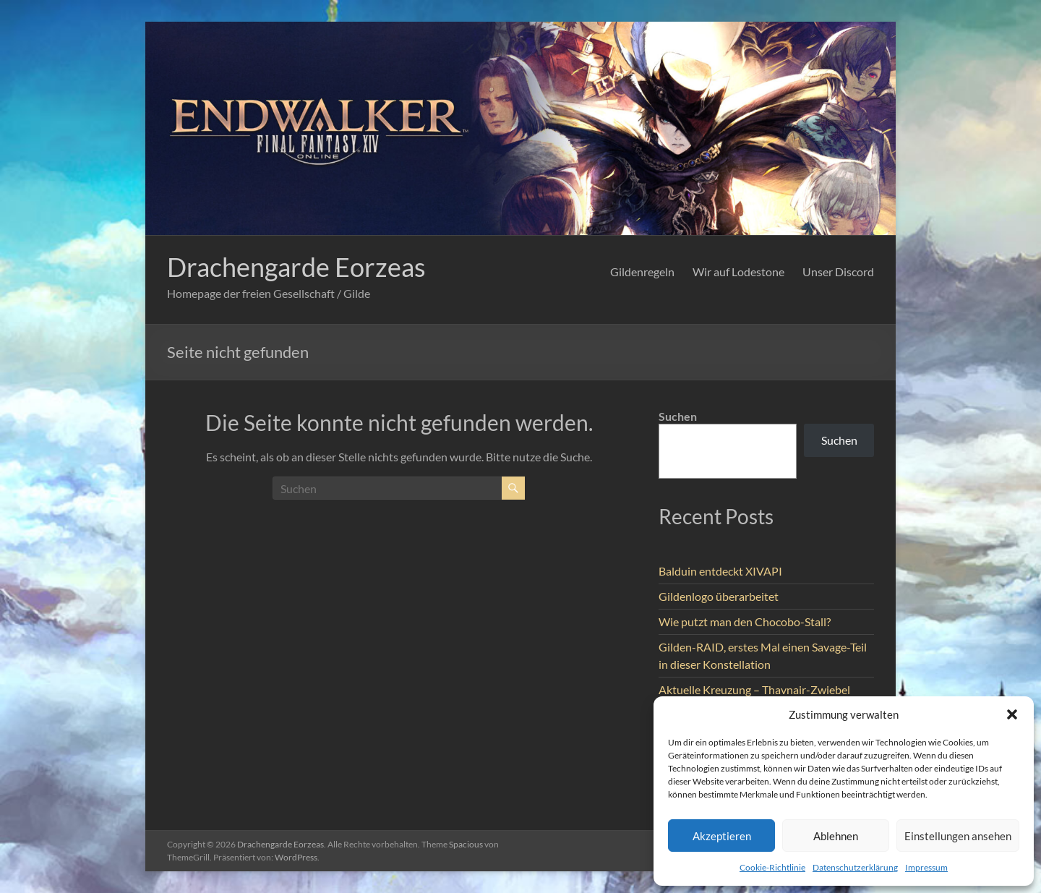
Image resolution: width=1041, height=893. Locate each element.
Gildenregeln (642, 271)
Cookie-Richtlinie (772, 867)
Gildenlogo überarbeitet (719, 596)
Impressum (926, 867)
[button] (1012, 714)
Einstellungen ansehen (957, 835)
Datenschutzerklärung (855, 867)
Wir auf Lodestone (738, 271)
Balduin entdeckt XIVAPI (720, 571)
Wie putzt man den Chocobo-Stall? (745, 621)
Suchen (678, 416)
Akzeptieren (722, 835)
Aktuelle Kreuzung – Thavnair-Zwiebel (754, 689)
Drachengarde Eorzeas (296, 267)
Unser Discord (838, 271)
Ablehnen (835, 835)
